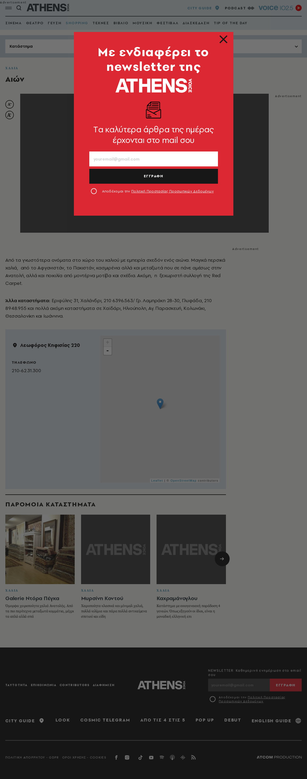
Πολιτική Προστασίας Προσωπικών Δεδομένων (172, 191)
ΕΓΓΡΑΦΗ (153, 176)
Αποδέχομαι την (158, 191)
